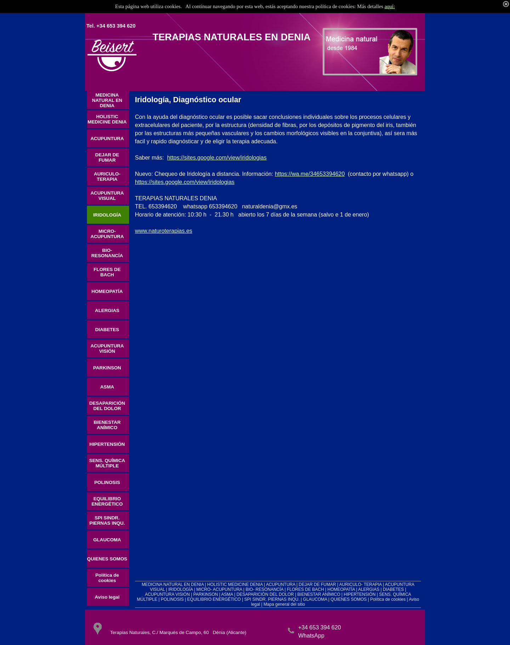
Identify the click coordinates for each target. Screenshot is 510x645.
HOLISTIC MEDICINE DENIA (235, 584)
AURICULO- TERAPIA (360, 584)
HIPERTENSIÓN (360, 594)
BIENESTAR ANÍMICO (319, 594)
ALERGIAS (368, 589)
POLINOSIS (172, 599)
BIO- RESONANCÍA (265, 589)
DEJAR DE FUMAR (317, 584)
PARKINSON (205, 594)
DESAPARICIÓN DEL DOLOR (265, 594)
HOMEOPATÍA (341, 589)
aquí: (390, 6)
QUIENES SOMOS (348, 599)
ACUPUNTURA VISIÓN (167, 594)
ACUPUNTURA (280, 584)
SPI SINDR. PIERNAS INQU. (272, 599)
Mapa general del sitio (284, 604)
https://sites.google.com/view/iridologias (217, 158)
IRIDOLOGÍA (180, 589)
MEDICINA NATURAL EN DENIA (173, 584)
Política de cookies (388, 599)
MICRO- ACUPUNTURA (219, 589)
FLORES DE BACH (305, 589)
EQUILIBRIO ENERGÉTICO (214, 599)
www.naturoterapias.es (163, 231)
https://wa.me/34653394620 (310, 174)
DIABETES (393, 589)
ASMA (227, 594)
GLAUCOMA (315, 599)
